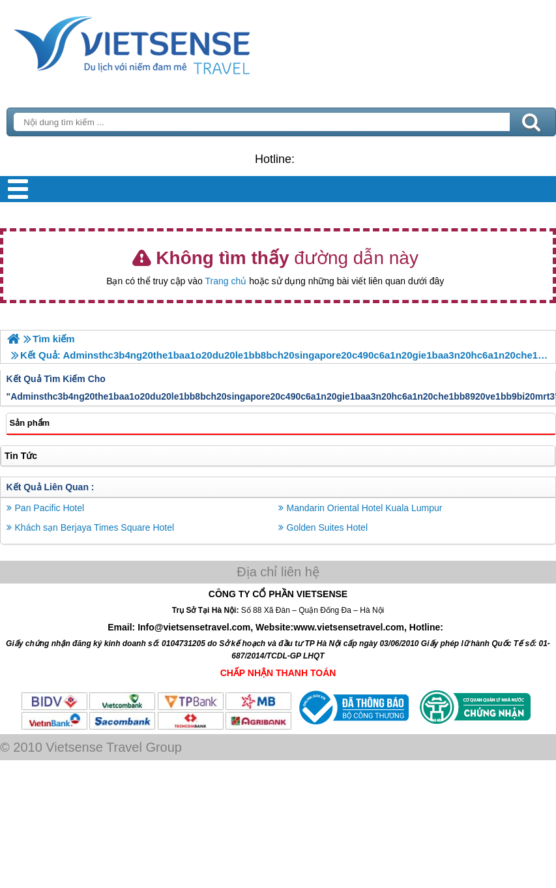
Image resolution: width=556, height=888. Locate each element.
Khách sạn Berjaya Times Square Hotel (95, 527)
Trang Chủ (164, 42)
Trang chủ (226, 281)
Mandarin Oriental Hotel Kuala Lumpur (365, 508)
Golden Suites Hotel (327, 527)
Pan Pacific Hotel (50, 508)
